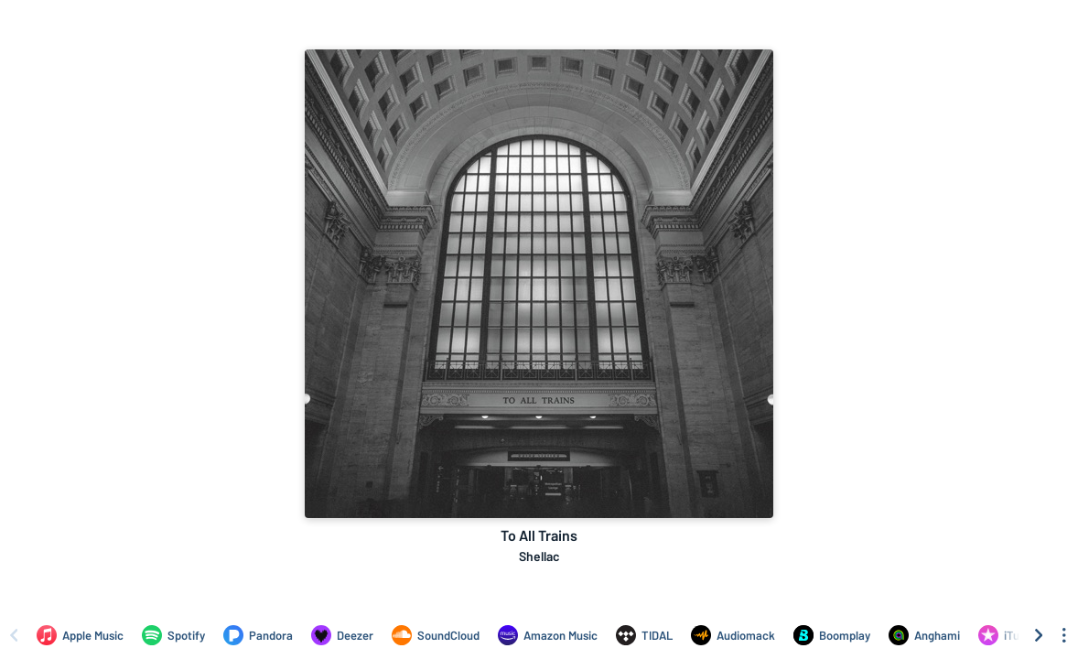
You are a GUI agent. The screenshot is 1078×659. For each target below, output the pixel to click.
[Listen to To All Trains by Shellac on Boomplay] (832, 635)
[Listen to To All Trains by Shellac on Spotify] (173, 635)
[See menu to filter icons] (1064, 635)
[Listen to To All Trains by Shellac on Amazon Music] (547, 635)
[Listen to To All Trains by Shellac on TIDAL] (644, 635)
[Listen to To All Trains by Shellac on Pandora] (258, 635)
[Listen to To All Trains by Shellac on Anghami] (924, 635)
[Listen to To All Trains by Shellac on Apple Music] (80, 635)
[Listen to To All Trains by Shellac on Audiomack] (733, 635)
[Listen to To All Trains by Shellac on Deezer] (342, 635)
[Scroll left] (14, 635)
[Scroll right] (1039, 635)
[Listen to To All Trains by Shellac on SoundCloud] (435, 635)
